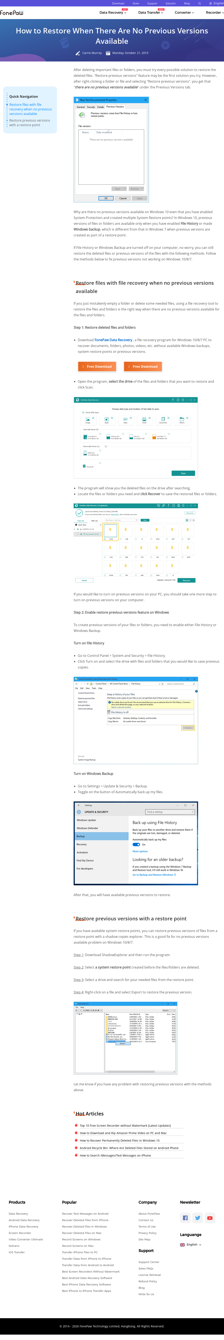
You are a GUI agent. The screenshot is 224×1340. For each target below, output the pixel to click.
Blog (187, 3)
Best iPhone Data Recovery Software (86, 1284)
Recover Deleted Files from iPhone (85, 1219)
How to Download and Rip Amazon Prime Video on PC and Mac (123, 1133)
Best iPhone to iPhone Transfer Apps (86, 1290)
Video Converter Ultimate (26, 1239)
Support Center (149, 1261)
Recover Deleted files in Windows (84, 1226)
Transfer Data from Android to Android (88, 1264)
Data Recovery (18, 1213)
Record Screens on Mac (78, 1245)
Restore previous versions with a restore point (29, 122)
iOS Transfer (17, 1251)
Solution (171, 3)
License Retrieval (150, 1274)
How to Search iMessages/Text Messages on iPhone (115, 1155)
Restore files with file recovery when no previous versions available (30, 109)
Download (118, 3)
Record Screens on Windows (81, 1239)
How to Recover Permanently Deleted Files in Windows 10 (119, 1140)
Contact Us (146, 1219)
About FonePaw (149, 1213)
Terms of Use (147, 1226)
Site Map (144, 1239)
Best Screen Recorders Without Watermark (90, 1271)
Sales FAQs (146, 1268)
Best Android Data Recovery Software (87, 1277)
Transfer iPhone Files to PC (80, 1251)
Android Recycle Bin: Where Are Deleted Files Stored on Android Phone (129, 1147)
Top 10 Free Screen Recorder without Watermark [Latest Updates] (125, 1125)
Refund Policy (148, 1281)
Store (136, 3)
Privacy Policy (148, 1232)
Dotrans (14, 1245)
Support (152, 3)
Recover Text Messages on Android (85, 1213)
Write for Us (146, 1293)
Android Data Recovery (24, 1219)
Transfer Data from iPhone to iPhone (86, 1258)
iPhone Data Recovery (23, 1226)
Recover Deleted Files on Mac (82, 1232)
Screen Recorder (20, 1232)
